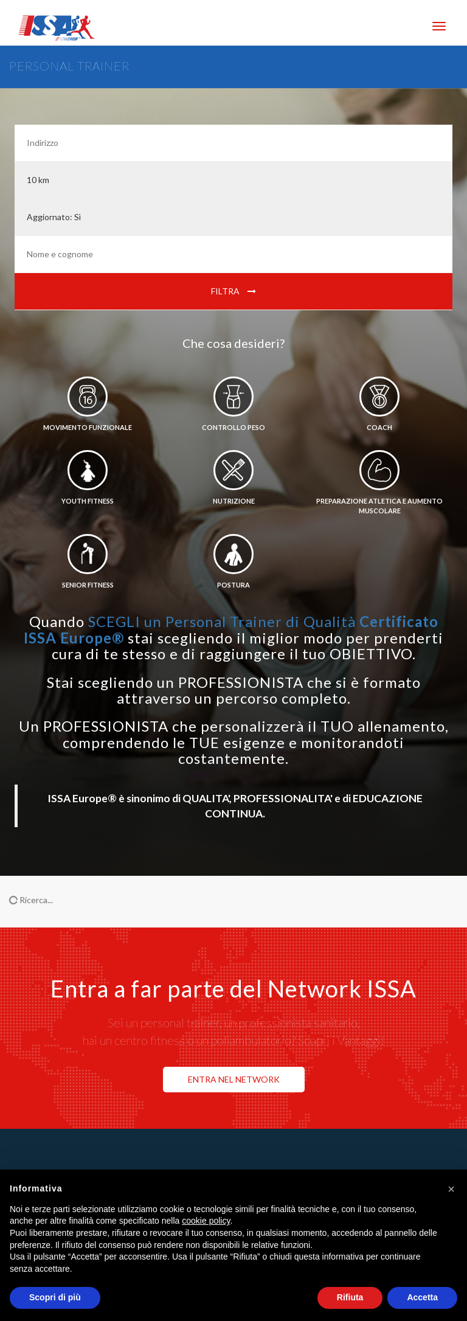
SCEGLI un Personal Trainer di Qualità (231, 629)
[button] (451, 1189)
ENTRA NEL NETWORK (234, 1079)
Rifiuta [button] (350, 1297)
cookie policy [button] (206, 1221)
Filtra (233, 291)
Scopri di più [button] (55, 1297)
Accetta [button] (422, 1297)
